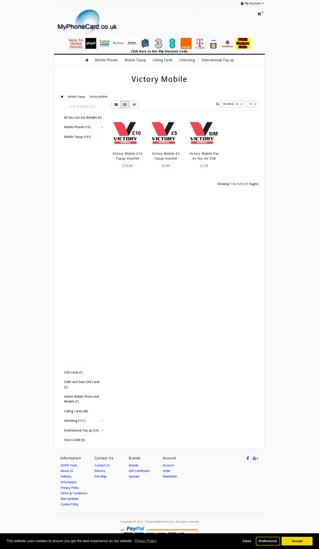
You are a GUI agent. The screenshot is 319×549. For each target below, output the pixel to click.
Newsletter (170, 476)
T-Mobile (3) (73, 256)
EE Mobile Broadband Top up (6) (83, 164)
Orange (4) (72, 227)
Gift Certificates (139, 471)
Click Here (138, 51)
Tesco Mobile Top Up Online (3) (79, 296)
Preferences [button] (268, 541)
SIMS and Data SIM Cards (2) (82, 384)
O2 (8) (69, 219)
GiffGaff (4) (73, 286)
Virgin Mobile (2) (76, 264)
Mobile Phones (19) (77, 127)
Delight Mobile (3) (77, 323)
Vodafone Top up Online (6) (81, 246)
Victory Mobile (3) (77, 347)
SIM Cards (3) (73, 372)
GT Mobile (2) (74, 190)
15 (252, 104)
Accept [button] (297, 541)
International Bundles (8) (82, 145)
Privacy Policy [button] (145, 541)
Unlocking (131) (75, 420)
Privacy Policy (69, 487)
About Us (66, 471)
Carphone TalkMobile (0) (82, 235)
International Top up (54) (81, 430)
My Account (252, 3)
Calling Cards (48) (76, 411)
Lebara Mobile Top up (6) (82, 174)
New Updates (69, 499)
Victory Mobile (98, 96)
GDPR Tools (68, 465)
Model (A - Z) (232, 104)
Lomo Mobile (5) (76, 355)
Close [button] (247, 541)
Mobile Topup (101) (77, 137)
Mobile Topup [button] (135, 60)
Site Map (101, 476)
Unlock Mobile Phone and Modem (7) (81, 399)
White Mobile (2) (76, 307)
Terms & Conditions (73, 493)
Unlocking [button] (187, 60)
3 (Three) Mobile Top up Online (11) (81, 209)
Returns (100, 471)
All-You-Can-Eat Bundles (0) (83, 117)
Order (167, 471)
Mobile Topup (76, 96)
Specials (134, 476)
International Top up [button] (218, 60)
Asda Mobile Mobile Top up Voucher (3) (83, 275)
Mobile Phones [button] (106, 60)
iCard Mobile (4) (76, 339)
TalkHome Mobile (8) (79, 198)
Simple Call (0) (74, 363)
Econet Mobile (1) (77, 331)
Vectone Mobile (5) (78, 182)
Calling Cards (163, 60)
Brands (133, 465)
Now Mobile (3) (75, 315)
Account (168, 465)
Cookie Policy (69, 504)
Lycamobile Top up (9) (80, 153)
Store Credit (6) (74, 440)
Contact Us (102, 465)
